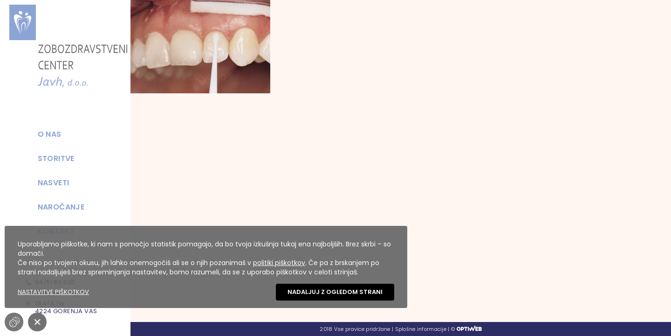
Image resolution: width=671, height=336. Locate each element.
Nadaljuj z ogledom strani (335, 291)
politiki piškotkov (279, 262)
